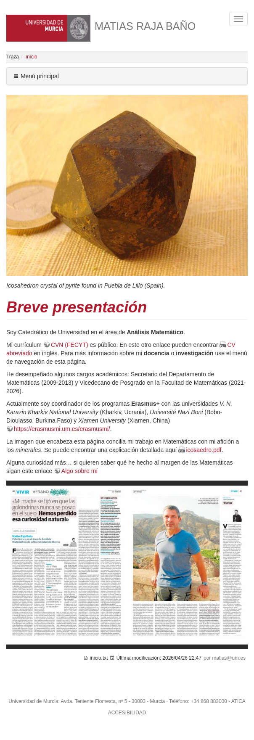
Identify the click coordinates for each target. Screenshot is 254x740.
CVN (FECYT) (69, 344)
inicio (31, 57)
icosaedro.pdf (203, 450)
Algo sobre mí (79, 471)
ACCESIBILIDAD (127, 713)
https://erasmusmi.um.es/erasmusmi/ (62, 429)
